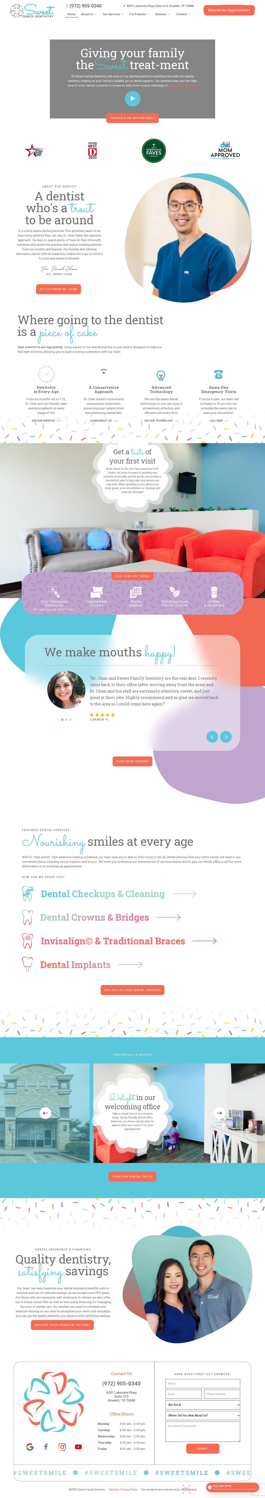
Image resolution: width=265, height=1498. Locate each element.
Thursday (105, 1442)
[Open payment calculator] (232, 1487)
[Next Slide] (226, 737)
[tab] (62, 719)
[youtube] (78, 1447)
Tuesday (104, 1430)
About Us (89, 14)
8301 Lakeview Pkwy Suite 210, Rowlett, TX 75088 (158, 6)
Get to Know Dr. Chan (58, 289)
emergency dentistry (183, 85)
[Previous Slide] (212, 737)
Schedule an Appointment (132, 118)
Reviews (163, 14)
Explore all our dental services (132, 990)
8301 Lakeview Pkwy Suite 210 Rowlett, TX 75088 (121, 1396)
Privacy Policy (129, 1489)
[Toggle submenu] (95, 14)
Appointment (229, 10)
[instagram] (62, 1447)
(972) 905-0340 (83, 6)
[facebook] (46, 1447)
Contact (183, 14)
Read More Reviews (132, 761)
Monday (103, 1424)
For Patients (140, 14)
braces (92, 862)
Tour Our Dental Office (132, 1176)
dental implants (70, 862)
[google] (29, 1447)
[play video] (132, 99)
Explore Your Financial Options (62, 1325)
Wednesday (106, 1436)
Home (71, 14)
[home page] (32, 10)
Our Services (113, 14)
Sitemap (114, 1489)
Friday (102, 1449)
